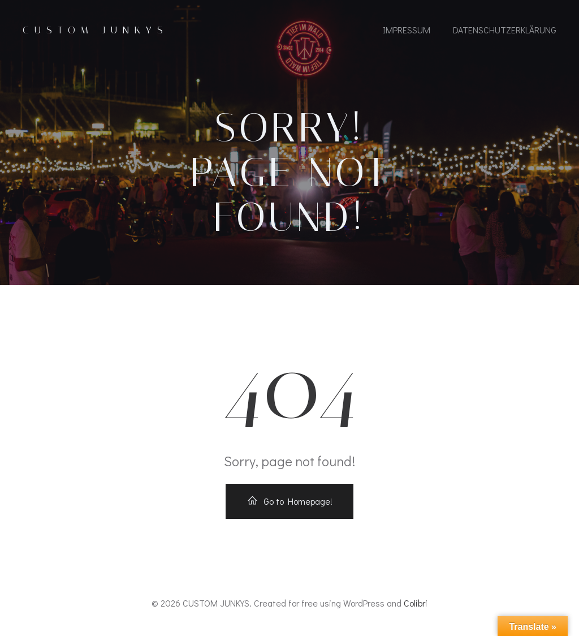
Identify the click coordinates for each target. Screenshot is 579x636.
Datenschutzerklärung (504, 30)
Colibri (415, 603)
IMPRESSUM (406, 30)
